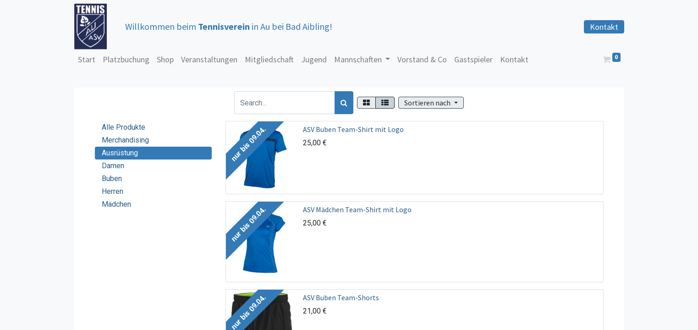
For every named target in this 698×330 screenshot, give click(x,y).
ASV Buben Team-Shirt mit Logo (353, 129)
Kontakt (604, 27)
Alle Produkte (123, 127)
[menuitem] (86, 59)
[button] (430, 103)
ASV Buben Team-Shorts (341, 297)
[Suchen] (344, 102)
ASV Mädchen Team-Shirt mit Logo (357, 209)
